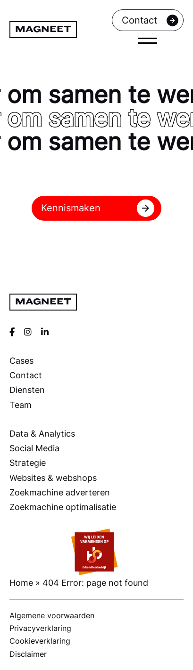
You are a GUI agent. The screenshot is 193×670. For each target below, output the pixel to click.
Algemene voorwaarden (51, 615)
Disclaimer (28, 654)
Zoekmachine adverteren (59, 492)
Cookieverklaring (39, 641)
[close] (147, 40)
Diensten (27, 389)
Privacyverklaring (40, 628)
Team (20, 404)
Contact (150, 20)
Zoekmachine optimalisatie (62, 507)
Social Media (34, 448)
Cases (21, 360)
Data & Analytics (42, 433)
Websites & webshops (53, 477)
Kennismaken (97, 208)
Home (21, 582)
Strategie (27, 462)
